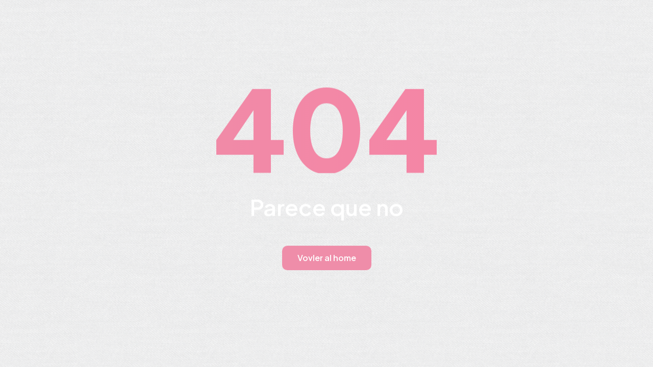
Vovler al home (326, 257)
